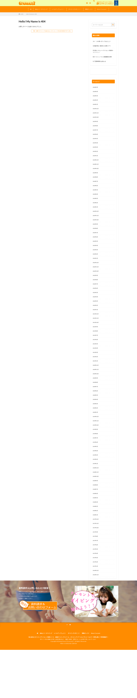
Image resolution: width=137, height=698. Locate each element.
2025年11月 (96, 114)
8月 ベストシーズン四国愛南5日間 (102, 57)
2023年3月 (96, 260)
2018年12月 (96, 491)
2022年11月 (96, 278)
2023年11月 (96, 223)
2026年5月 (96, 87)
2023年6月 (96, 246)
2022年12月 (96, 273)
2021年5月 (96, 359)
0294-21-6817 (106, 3)
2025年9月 (96, 123)
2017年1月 (96, 595)
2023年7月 (96, 241)
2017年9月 (96, 559)
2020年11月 (96, 387)
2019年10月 (96, 446)
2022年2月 (96, 319)
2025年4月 (96, 146)
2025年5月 (96, 142)
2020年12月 (96, 382)
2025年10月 (96, 119)
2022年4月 (96, 310)
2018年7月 (96, 514)
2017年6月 (96, 573)
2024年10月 (96, 173)
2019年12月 (96, 437)
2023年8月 (96, 237)
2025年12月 (96, 110)
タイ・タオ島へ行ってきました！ (102, 41)
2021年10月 (96, 337)
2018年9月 (96, 505)
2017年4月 (96, 582)
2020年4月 (96, 418)
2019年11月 (96, 441)
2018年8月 (96, 509)
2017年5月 (96, 577)
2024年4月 (96, 201)
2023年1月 (96, 269)
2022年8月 (96, 291)
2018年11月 (96, 496)
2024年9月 (96, 178)
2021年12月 (96, 328)
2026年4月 (96, 92)
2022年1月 (96, 323)
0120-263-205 (97, 72)
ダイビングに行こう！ (74, 9)
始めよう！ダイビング (41, 9)
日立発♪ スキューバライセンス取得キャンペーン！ (103, 51)
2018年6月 (96, 518)
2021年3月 (96, 369)
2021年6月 (96, 355)
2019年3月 (96, 477)
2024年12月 (96, 164)
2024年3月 (96, 205)
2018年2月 (96, 536)
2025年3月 (96, 151)
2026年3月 (96, 96)
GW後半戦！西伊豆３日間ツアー (102, 46)
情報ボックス (88, 9)
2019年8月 (96, 455)
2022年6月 (96, 300)
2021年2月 (96, 373)
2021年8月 (96, 346)
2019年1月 (96, 487)
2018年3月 (96, 532)
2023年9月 (96, 232)
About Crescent (101, 9)
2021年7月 (96, 350)
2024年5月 (96, 196)
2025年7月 (96, 133)
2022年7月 (96, 296)
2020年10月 (96, 391)
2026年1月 (96, 105)
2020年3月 (96, 423)
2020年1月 (96, 432)
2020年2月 (96, 428)
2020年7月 (96, 405)
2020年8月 (96, 400)
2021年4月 (96, 364)
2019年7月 (96, 459)
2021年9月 (96, 341)
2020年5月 (96, 414)
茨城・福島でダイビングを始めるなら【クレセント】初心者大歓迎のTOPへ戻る (52, 31)
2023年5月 (96, 251)
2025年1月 (96, 160)
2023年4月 (96, 255)
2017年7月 (96, 568)
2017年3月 (96, 586)
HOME (21, 14)
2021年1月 (96, 378)
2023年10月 (96, 228)
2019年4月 (96, 473)
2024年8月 (96, 182)
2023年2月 (96, 264)
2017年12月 (96, 545)
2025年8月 (96, 128)
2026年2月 (96, 101)
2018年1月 (96, 541)
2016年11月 (96, 604)
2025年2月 (96, 155)
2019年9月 (96, 450)
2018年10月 (96, 500)
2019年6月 (96, 464)
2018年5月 (96, 523)
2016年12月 (96, 600)
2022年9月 (96, 287)
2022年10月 (96, 282)
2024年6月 (96, 192)
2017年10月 (96, 555)
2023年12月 (96, 219)
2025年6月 (96, 137)
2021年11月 (96, 332)
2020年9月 (96, 396)
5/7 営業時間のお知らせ (99, 61)
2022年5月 (96, 305)
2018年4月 (96, 527)
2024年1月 (96, 214)
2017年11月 (96, 550)
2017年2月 (96, 591)
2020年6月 (96, 409)
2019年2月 (96, 482)
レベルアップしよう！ (58, 9)
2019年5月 (96, 468)
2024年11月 (96, 169)
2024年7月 (96, 187)
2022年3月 (96, 314)
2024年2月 (96, 210)
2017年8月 (96, 564)
